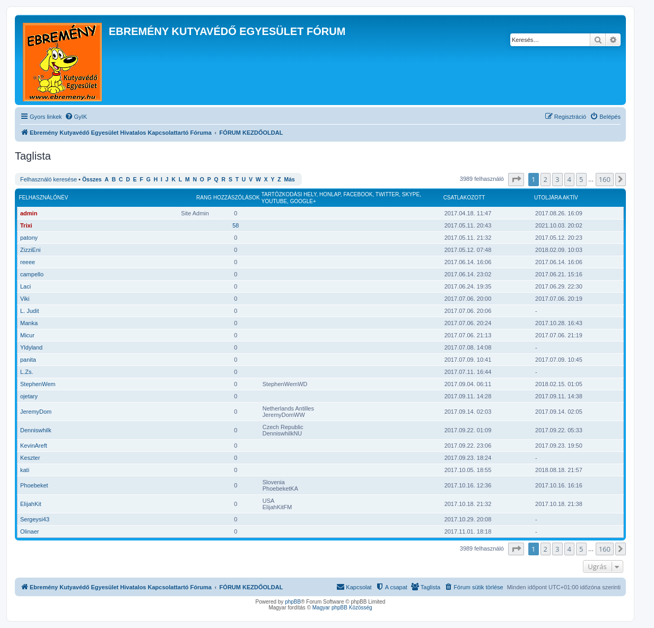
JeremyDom (35, 411)
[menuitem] (76, 116)
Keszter (30, 458)
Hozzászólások (236, 197)
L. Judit (29, 311)
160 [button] (605, 179)
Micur (27, 335)
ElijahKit (30, 504)
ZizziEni (30, 250)
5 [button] (581, 179)
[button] (516, 179)
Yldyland (31, 347)
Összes (92, 179)
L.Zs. (26, 372)
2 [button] (545, 179)
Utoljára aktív (556, 197)
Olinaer (29, 531)
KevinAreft (33, 445)
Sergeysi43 (34, 519)
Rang (204, 197)
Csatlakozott (464, 197)
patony (29, 237)
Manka (29, 323)
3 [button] (557, 179)
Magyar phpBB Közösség (342, 607)
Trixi (26, 225)
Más (289, 179)
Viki (25, 298)
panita (28, 359)
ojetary (29, 396)
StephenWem (37, 384)
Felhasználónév (43, 197)
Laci (25, 286)
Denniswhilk (35, 430)
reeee (27, 262)
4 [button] (569, 179)
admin (28, 213)
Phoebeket (34, 485)
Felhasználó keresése (48, 179)
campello (31, 274)
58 (235, 225)
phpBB (293, 602)
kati (24, 470)
